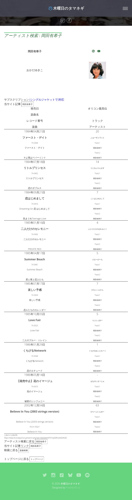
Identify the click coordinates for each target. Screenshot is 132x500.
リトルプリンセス (35, 168)
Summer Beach (34, 259)
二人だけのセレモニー (34, 229)
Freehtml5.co (73, 487)
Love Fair (34, 320)
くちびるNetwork (34, 350)
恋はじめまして (34, 198)
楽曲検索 (24, 450)
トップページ (37, 459)
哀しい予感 (35, 290)
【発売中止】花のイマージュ (35, 381)
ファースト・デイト (34, 137)
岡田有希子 (35, 51)
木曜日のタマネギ (66, 8)
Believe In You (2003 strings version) (34, 411)
